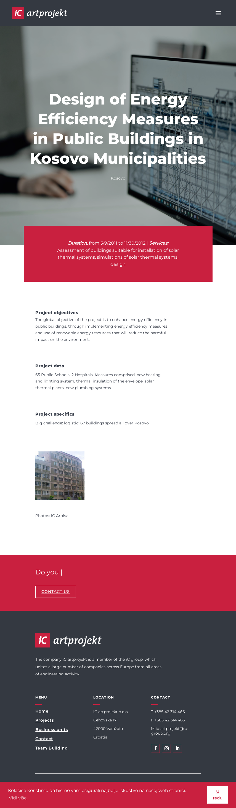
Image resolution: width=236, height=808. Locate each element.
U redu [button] (217, 795)
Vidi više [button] (18, 798)
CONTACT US (55, 591)
